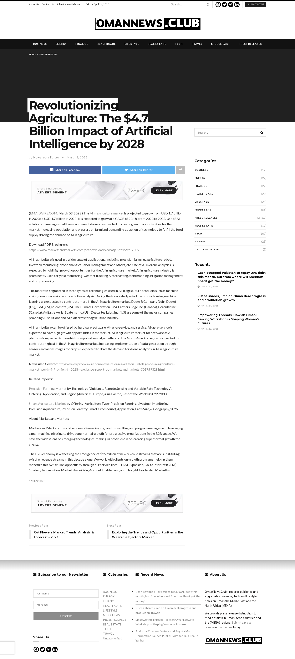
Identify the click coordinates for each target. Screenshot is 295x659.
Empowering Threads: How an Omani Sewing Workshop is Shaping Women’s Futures (228, 319)
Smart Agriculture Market (47, 403)
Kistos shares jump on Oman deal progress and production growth (232, 298)
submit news (255, 4)
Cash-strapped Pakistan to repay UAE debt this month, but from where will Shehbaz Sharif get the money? (232, 277)
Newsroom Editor (46, 157)
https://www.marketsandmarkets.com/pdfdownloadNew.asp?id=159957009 (84, 250)
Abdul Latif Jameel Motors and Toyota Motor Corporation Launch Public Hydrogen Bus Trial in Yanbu (167, 635)
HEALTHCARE (106, 43)
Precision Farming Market (47, 388)
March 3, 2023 (77, 157)
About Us (34, 4)
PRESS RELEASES (250, 43)
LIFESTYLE (131, 43)
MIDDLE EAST (220, 43)
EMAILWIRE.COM (43, 213)
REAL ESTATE (157, 43)
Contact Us (48, 4)
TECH (179, 43)
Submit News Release (68, 4)
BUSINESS (40, 43)
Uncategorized (206, 249)
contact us (225, 627)
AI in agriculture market (106, 213)
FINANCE (81, 43)
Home (32, 54)
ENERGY (61, 43)
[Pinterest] (230, 4)
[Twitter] (224, 4)
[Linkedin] (237, 4)
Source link (37, 481)
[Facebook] (218, 4)
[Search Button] (207, 4)
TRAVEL (196, 43)
